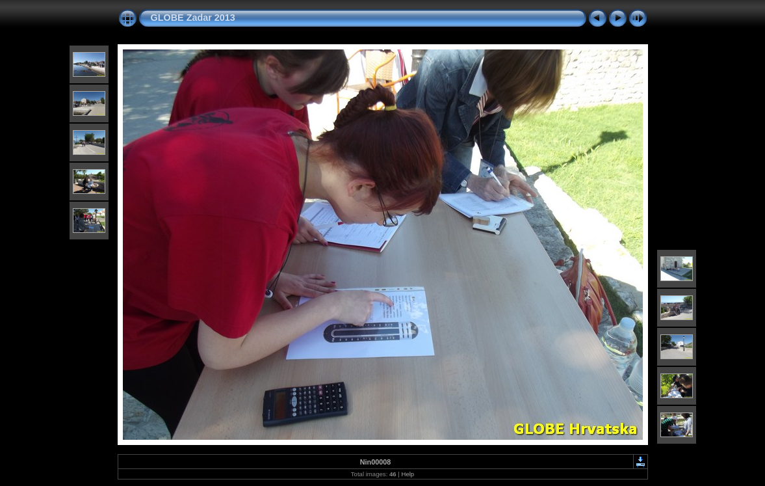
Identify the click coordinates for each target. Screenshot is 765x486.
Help (407, 474)
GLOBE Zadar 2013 (193, 17)
